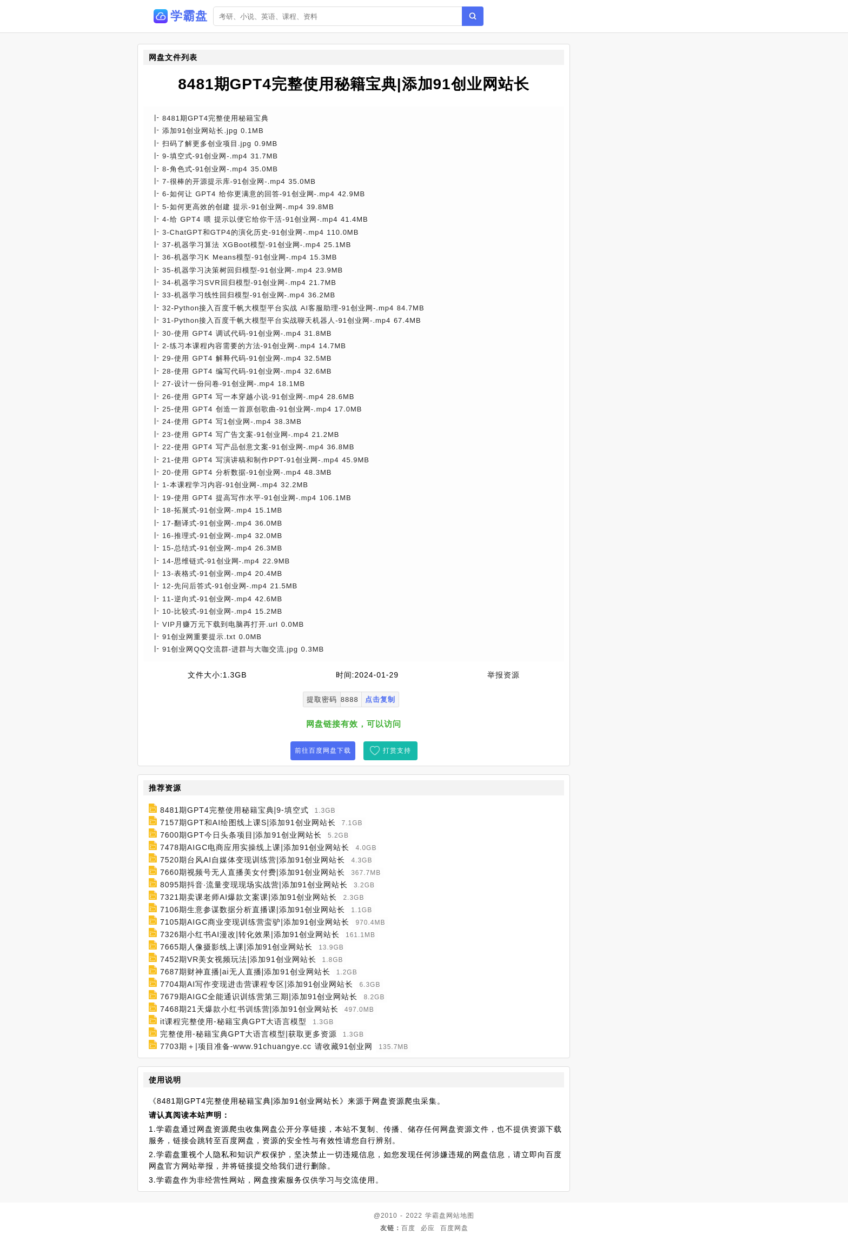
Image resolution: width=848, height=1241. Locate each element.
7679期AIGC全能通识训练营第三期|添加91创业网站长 (259, 996)
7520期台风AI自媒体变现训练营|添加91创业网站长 (253, 859)
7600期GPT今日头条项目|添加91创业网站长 (241, 835)
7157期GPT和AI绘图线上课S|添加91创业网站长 (248, 822)
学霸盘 (435, 1215)
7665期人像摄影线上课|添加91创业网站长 (236, 947)
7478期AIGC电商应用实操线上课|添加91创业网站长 (255, 847)
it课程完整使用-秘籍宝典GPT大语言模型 (233, 1021)
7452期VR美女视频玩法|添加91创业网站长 (238, 959)
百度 (408, 1228)
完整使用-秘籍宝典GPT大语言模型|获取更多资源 (248, 1034)
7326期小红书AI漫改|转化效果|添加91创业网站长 (250, 934)
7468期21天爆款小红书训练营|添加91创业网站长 (249, 1009)
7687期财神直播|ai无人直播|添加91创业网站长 (245, 971)
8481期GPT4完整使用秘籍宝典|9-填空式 (234, 810)
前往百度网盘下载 (323, 750)
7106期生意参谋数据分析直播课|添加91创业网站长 (252, 909)
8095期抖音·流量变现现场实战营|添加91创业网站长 (254, 884)
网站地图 (460, 1215)
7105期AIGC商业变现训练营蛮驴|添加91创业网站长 (255, 922)
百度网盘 (454, 1228)
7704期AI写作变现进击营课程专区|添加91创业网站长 (257, 984)
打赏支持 (397, 750)
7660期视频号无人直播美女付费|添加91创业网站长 (252, 872)
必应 (428, 1228)
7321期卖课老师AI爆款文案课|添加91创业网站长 (248, 897)
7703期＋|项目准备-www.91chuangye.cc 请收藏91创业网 (266, 1046)
